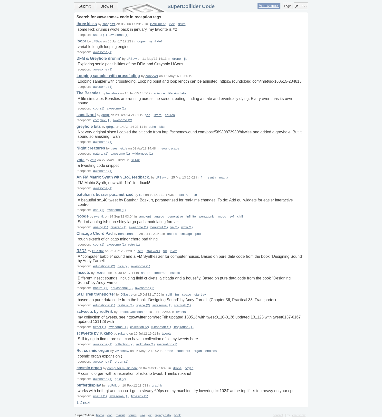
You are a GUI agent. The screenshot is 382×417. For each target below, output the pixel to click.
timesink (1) (139, 396)
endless (211, 351)
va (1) (174, 227)
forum (133, 415)
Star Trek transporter (95, 294)
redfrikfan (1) (145, 344)
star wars (153, 251)
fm (202, 177)
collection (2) (139, 327)
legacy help (163, 415)
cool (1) (98, 108)
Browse (106, 6)
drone (176, 58)
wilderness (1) (142, 153)
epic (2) (120, 379)
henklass (112, 93)
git (150, 415)
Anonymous (269, 6)
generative (175, 216)
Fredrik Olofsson (130, 312)
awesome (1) (119, 35)
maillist (120, 415)
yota (80, 160)
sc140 (135, 160)
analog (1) (100, 227)
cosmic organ (89, 368)
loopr (81, 41)
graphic (157, 385)
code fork (183, 351)
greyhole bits (88, 126)
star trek (200, 294)
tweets (181, 312)
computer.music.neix (122, 368)
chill (240, 216)
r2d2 (173, 251)
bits (161, 127)
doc (110, 415)
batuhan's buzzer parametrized (105, 194)
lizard (158, 115)
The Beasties (88, 93)
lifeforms (160, 273)
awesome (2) (122, 120)
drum (181, 24)
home (100, 415)
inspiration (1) (183, 327)
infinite (191, 216)
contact (278, 415)
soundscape (170, 148)
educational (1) (104, 305)
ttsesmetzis (119, 148)
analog (159, 216)
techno (172, 234)
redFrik (111, 385)
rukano (123, 333)
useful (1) (100, 35)
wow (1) (187, 227)
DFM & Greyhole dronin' (98, 58)
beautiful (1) (159, 227)
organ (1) (121, 361)
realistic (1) (125, 305)
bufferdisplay (88, 385)
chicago (186, 234)
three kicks (86, 24)
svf (231, 216)
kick (171, 24)
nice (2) (122, 266)
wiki (142, 415)
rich (194, 195)
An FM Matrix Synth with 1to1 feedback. (113, 177)
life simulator (177, 93)
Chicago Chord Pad (94, 233)
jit (185, 58)
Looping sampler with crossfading (108, 76)
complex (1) (101, 120)
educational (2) (104, 266)
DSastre (98, 251)
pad (147, 115)
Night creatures (90, 148)
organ (197, 351)
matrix (223, 177)
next (86, 402)
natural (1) (100, 153)
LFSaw (97, 41)
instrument (157, 24)
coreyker (151, 76)
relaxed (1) (118, 227)
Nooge (82, 216)
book (177, 415)
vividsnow (122, 351)
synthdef (155, 41)
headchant (126, 234)
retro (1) (134, 244)
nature (145, 273)
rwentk (99, 216)
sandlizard (86, 115)
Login (287, 6)
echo (152, 127)
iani (141, 195)
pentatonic (207, 216)
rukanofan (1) (161, 327)
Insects (83, 272)
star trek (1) (182, 305)
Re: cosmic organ (92, 350)
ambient (145, 216)
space (186, 294)
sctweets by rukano (94, 333)
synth (212, 177)
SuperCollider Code (191, 6)
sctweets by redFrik (94, 311)
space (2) (143, 305)
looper (141, 41)
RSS (300, 6)
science (159, 93)
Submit (84, 6)
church (170, 115)
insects (175, 273)
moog (222, 216)
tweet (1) (99, 327)
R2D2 (81, 251)
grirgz (105, 115)
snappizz (108, 24)
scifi (140, 251)
